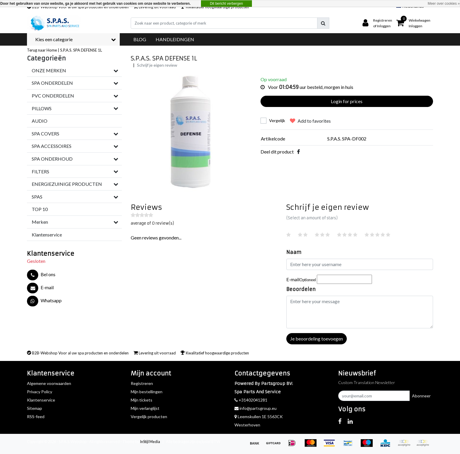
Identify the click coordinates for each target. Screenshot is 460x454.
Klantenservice (41, 399)
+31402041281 (250, 399)
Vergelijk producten (149, 416)
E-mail (301, 279)
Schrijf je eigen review (157, 65)
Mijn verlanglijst (145, 408)
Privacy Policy (39, 391)
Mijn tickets (141, 399)
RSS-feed (35, 416)
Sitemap (34, 408)
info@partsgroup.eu (255, 408)
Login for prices (346, 101)
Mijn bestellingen (146, 391)
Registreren (142, 383)
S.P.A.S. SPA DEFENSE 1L (81, 50)
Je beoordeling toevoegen (316, 338)
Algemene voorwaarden (49, 383)
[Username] (359, 264)
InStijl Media (150, 441)
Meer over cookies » (444, 3)
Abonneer (421, 395)
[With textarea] (359, 312)
